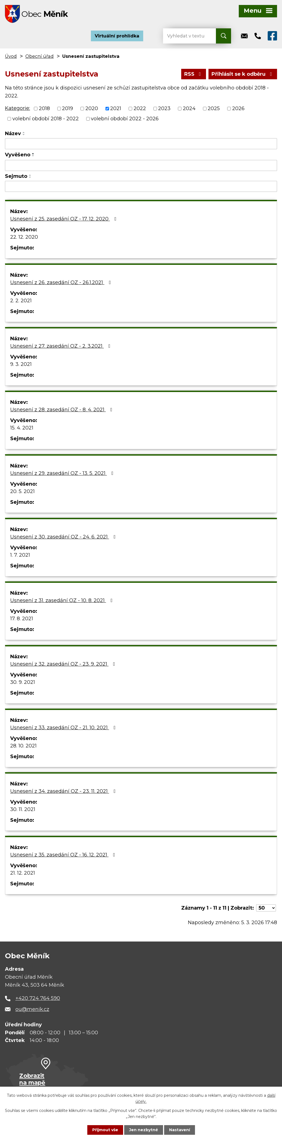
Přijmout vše (105, 1129)
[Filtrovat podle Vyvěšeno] (141, 165)
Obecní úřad (39, 56)
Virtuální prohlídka (117, 36)
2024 (189, 108)
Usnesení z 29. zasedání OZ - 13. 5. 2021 (63, 473)
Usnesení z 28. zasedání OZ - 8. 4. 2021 (62, 410)
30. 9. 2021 (22, 682)
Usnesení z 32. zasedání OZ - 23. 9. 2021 (63, 664)
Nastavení (179, 1129)
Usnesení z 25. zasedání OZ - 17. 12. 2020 (64, 219)
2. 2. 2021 (21, 301)
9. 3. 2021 (21, 364)
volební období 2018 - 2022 (45, 119)
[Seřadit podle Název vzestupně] (24, 132)
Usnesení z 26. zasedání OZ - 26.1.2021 (61, 282)
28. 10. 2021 (23, 746)
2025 (214, 108)
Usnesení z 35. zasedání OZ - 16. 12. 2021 (63, 855)
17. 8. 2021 (21, 619)
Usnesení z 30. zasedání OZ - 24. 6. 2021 (64, 537)
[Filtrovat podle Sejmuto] (141, 186)
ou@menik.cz (32, 1009)
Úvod (11, 56)
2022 (140, 108)
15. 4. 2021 (21, 428)
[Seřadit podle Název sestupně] (24, 135)
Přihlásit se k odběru (243, 74)
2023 (164, 108)
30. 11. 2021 (22, 809)
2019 (67, 108)
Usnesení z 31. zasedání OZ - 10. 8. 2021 (62, 600)
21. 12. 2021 (22, 873)
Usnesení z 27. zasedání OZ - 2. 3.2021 (61, 346)
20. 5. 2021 (22, 491)
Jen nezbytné (143, 1129)
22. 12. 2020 (24, 237)
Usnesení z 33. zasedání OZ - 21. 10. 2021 (64, 728)
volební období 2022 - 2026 (125, 119)
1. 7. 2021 (20, 555)
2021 (115, 108)
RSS (193, 74)
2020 (91, 108)
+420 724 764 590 (37, 998)
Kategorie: (17, 108)
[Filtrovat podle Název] (141, 143)
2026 (238, 108)
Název (13, 133)
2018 (44, 108)
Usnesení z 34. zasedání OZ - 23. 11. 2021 (64, 791)
